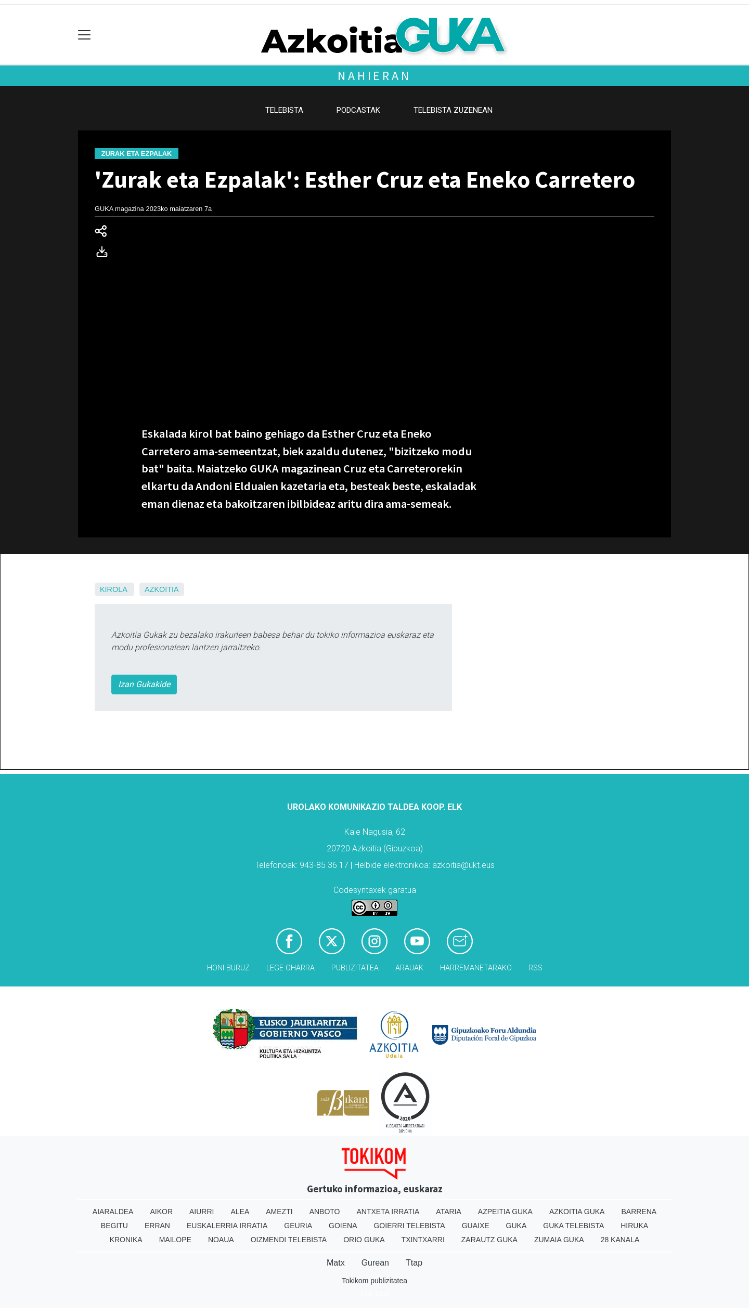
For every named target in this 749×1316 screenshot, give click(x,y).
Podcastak (358, 110)
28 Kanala (620, 1239)
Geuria (298, 1225)
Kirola (113, 589)
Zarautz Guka (489, 1239)
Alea (239, 1211)
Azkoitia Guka (577, 1211)
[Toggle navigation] (84, 35)
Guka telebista (573, 1225)
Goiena (343, 1225)
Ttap (414, 1262)
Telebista (284, 110)
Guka (516, 1225)
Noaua (221, 1239)
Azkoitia (162, 589)
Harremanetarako (476, 968)
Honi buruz (228, 968)
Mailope (175, 1239)
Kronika (126, 1239)
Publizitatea (355, 968)
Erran (157, 1225)
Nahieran (374, 76)
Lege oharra (290, 968)
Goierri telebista (409, 1225)
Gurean (375, 1262)
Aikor (161, 1211)
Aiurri (201, 1211)
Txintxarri (423, 1239)
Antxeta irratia (388, 1211)
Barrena (638, 1211)
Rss (535, 968)
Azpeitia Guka (505, 1211)
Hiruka (634, 1225)
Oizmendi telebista (289, 1239)
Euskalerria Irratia (227, 1225)
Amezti (279, 1211)
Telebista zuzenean (453, 110)
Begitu (114, 1225)
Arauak (409, 968)
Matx (336, 1262)
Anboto (324, 1211)
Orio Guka (363, 1239)
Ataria (448, 1211)
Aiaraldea (113, 1211)
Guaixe (475, 1225)
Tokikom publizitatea (374, 1280)
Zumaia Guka (559, 1239)
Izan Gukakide (144, 684)
